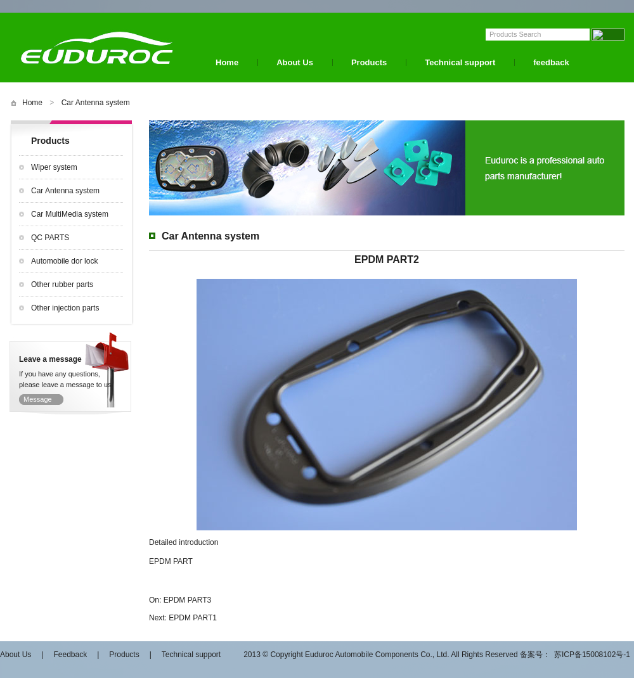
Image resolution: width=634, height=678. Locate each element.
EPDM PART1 (193, 617)
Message (37, 399)
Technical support (460, 62)
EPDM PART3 (188, 600)
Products (369, 62)
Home (227, 62)
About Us (294, 62)
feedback (551, 62)
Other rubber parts (62, 284)
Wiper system (54, 167)
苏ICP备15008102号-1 (592, 654)
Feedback (70, 654)
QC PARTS (50, 237)
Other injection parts (65, 308)
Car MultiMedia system (69, 214)
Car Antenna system (95, 102)
